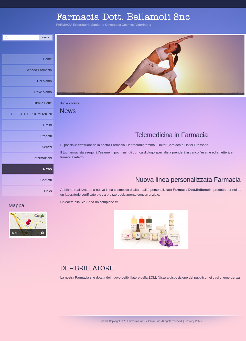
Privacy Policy (194, 321)
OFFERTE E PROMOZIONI (31, 114)
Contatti (46, 180)
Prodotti (46, 136)
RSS (103, 321)
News (47, 169)
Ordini (47, 125)
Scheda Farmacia (39, 70)
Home (64, 103)
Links (48, 191)
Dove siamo (43, 92)
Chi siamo (44, 81)
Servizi (47, 147)
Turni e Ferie (42, 103)
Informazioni (43, 158)
